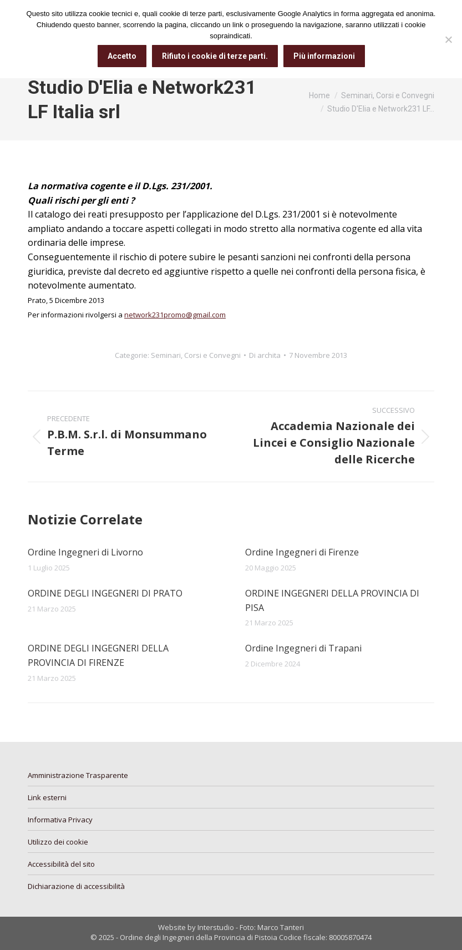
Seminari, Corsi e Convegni (196, 355)
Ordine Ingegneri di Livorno (85, 552)
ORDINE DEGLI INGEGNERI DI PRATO (105, 593)
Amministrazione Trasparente (78, 775)
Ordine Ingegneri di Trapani (303, 648)
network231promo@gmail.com (175, 315)
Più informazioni (324, 56)
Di (265, 355)
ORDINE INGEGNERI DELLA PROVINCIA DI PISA (332, 600)
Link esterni (47, 797)
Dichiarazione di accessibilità (76, 886)
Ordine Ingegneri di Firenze (302, 552)
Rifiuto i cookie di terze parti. (215, 56)
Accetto (122, 56)
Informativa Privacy (60, 820)
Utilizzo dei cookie (58, 842)
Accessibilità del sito (61, 864)
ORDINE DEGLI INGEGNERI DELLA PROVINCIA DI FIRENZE (98, 655)
